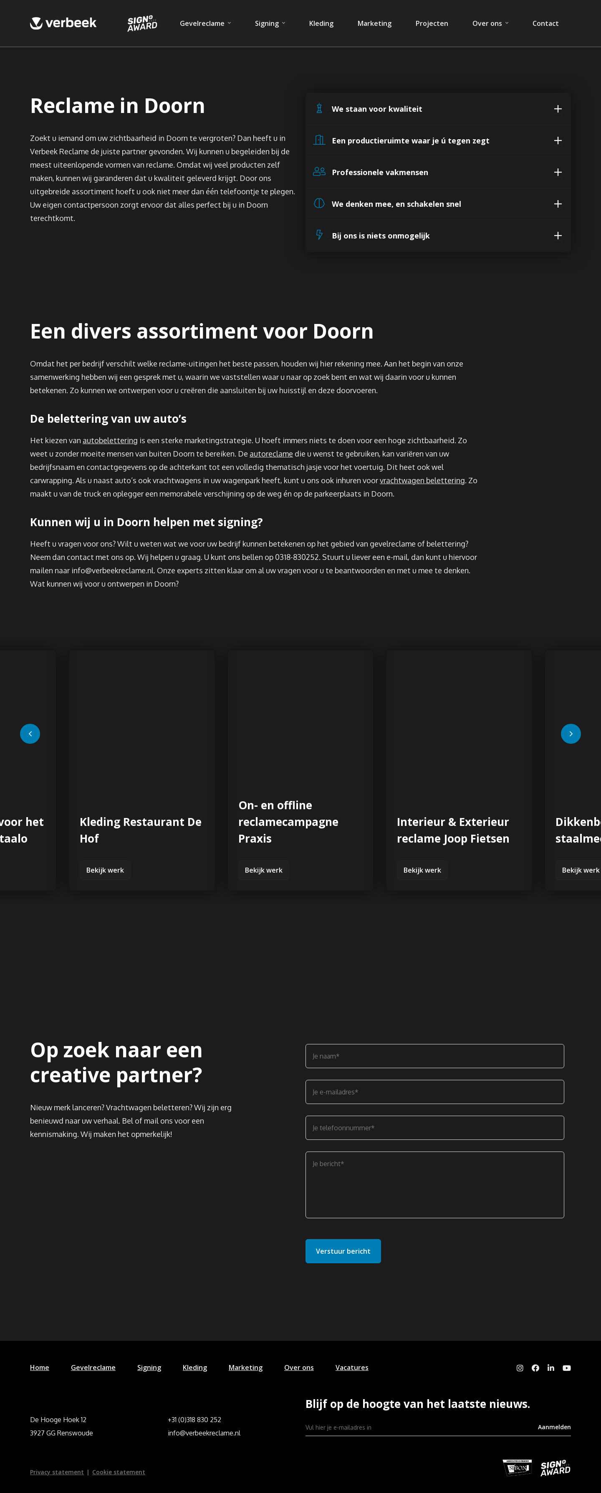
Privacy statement (57, 1472)
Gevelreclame (202, 23)
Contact (546, 23)
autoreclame (271, 453)
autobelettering (110, 440)
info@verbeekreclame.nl (204, 1433)
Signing (267, 23)
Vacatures (352, 1367)
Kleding (321, 23)
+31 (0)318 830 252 (194, 1419)
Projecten (432, 23)
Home (39, 1367)
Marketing (374, 23)
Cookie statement (118, 1472)
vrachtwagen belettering (422, 480)
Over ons (487, 23)
